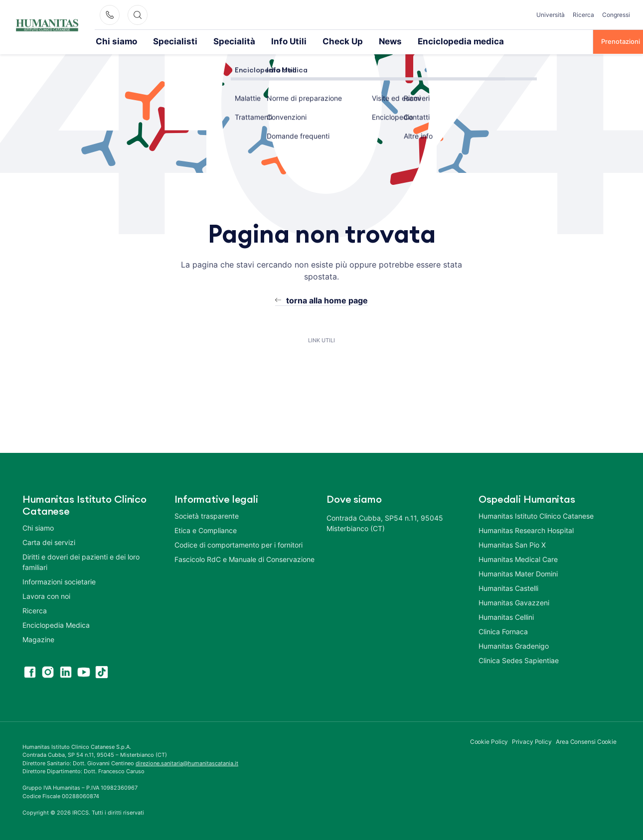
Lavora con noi (46, 595)
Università (550, 14)
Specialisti (157, 41)
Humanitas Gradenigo (514, 645)
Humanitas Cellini (506, 616)
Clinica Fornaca (503, 630)
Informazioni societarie (59, 580)
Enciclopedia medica (387, 41)
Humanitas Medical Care (518, 558)
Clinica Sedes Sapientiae (519, 659)
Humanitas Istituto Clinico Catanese (536, 515)
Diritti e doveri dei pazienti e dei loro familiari (81, 561)
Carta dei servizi (48, 541)
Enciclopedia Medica (56, 624)
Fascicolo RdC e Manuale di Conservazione (244, 558)
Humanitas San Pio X (512, 544)
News (331, 41)
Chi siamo (111, 41)
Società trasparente (206, 515)
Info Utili (247, 41)
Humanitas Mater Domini (518, 572)
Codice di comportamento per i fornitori (238, 544)
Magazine (38, 638)
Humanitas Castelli (508, 587)
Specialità (203, 41)
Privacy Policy (532, 740)
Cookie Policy (489, 740)
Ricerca (583, 14)
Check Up (291, 41)
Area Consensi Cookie (586, 740)
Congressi (616, 14)
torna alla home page (327, 299)
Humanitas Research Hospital (526, 529)
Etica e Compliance (205, 529)
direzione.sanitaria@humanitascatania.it (187, 762)
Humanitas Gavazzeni (514, 601)
